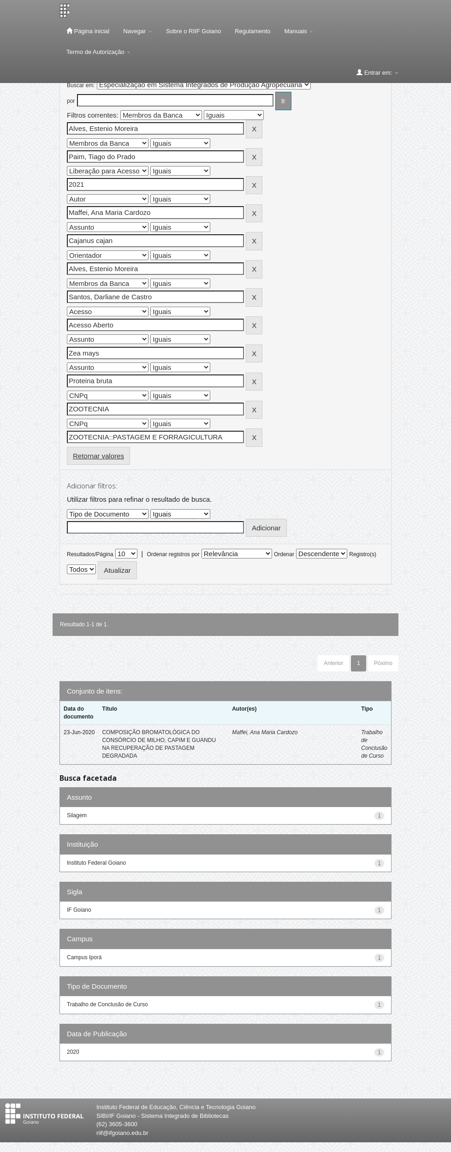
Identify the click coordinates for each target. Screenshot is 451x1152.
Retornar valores (98, 456)
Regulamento (252, 31)
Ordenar (284, 554)
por (71, 101)
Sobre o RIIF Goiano (193, 31)
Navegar (137, 31)
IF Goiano (79, 910)
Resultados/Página (90, 554)
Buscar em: (81, 85)
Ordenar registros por (173, 554)
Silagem (77, 815)
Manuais (299, 31)
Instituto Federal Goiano (96, 863)
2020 (73, 1052)
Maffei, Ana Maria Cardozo (264, 732)
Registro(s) (362, 554)
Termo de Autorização (98, 51)
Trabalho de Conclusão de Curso (107, 1004)
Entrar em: (377, 72)
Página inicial (87, 31)
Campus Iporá (84, 957)
